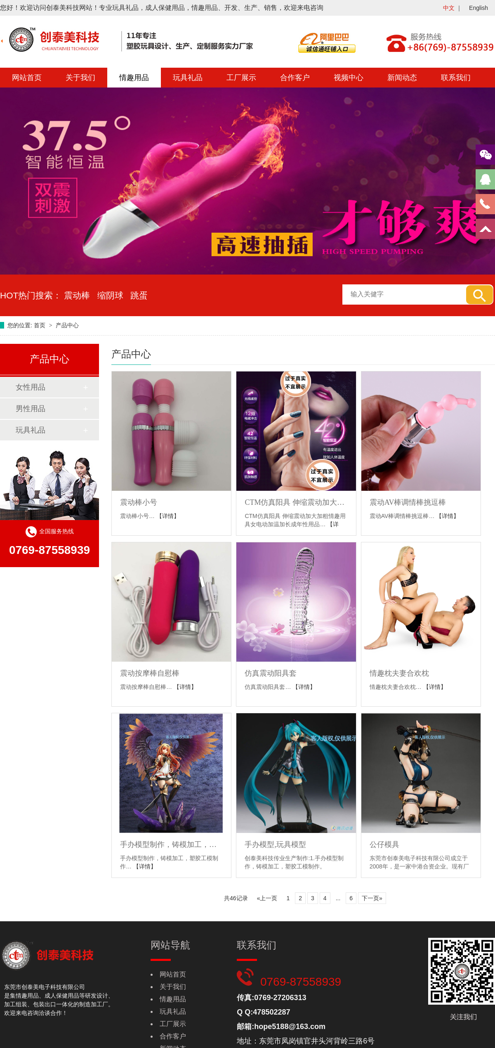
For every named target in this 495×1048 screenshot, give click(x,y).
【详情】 (167, 516)
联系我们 (456, 77)
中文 (449, 8)
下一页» (372, 898)
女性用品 (30, 387)
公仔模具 (384, 844)
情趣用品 (134, 77)
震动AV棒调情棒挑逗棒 (408, 502)
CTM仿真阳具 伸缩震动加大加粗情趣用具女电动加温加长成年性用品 (296, 502)
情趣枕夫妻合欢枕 (399, 673)
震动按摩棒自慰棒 (149, 673)
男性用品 (30, 409)
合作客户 (295, 77)
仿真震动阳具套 (271, 673)
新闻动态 (402, 77)
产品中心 (67, 325)
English (478, 8)
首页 (40, 325)
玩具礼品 (188, 77)
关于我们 (80, 77)
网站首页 (27, 77)
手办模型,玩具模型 (275, 844)
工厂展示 (241, 77)
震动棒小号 (138, 502)
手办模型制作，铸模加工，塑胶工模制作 (171, 844)
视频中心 (348, 77)
